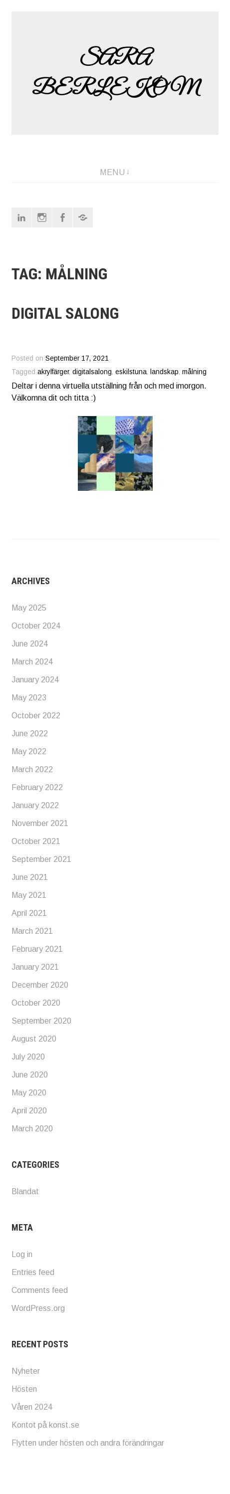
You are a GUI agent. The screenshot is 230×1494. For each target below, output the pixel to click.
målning (194, 372)
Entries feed (32, 1272)
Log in (21, 1254)
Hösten (24, 1389)
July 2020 (28, 1057)
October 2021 (35, 841)
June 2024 (29, 644)
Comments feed (39, 1290)
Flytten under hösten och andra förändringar (87, 1443)
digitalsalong (92, 372)
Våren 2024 (31, 1407)
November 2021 (39, 823)
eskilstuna (131, 372)
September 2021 (41, 859)
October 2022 (35, 715)
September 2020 (41, 1021)
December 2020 (39, 985)
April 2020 (29, 1110)
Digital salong (65, 313)
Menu (112, 172)
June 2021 (29, 877)
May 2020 (28, 1092)
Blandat (25, 1191)
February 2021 (37, 949)
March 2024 (32, 661)
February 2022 (37, 787)
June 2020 (29, 1074)
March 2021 (32, 931)
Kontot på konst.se (45, 1425)
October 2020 (35, 1003)
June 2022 (29, 733)
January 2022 (35, 805)
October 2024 (35, 626)
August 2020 (33, 1039)
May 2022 (28, 751)
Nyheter (25, 1371)
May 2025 (28, 608)
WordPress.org (38, 1308)
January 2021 (35, 967)
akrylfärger (53, 372)
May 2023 (28, 697)
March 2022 (32, 769)
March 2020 (32, 1128)
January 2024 (35, 679)
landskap (164, 372)
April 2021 (29, 913)
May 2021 (28, 895)
